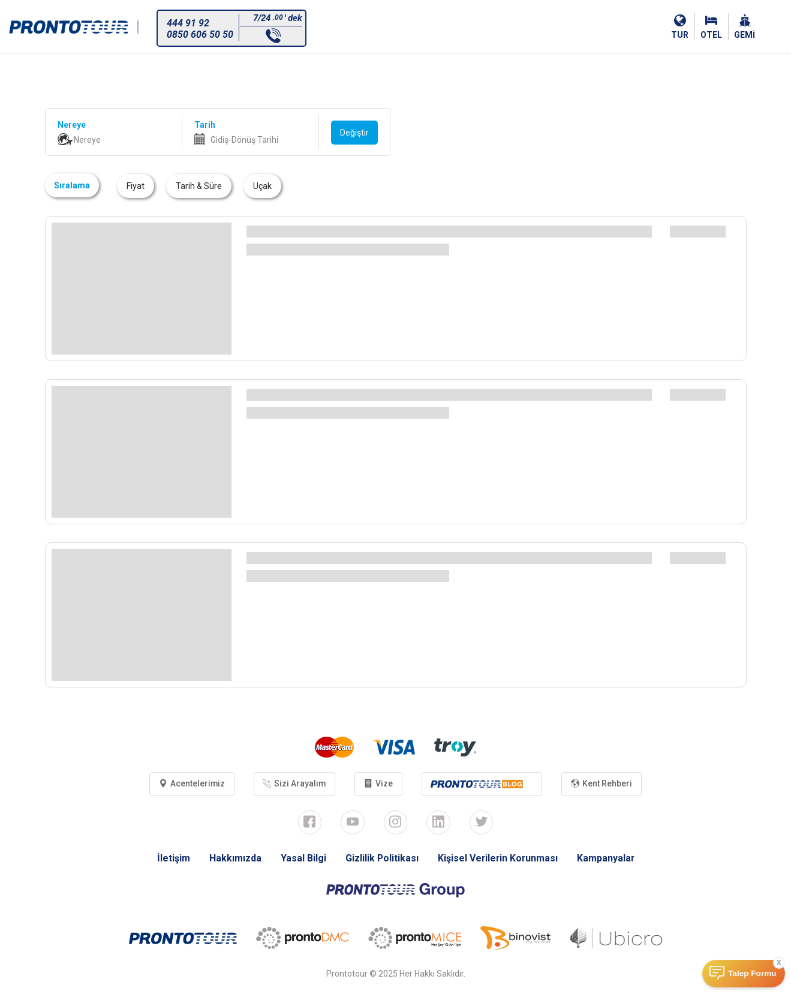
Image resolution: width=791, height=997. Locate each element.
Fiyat (136, 186)
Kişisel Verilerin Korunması (497, 858)
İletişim (171, 858)
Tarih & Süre (199, 186)
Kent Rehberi (602, 784)
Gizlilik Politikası (380, 858)
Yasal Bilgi (301, 858)
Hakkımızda (233, 858)
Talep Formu (752, 973)
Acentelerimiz (191, 784)
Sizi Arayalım (294, 784)
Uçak (262, 186)
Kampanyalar (607, 858)
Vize (379, 784)
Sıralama (72, 185)
